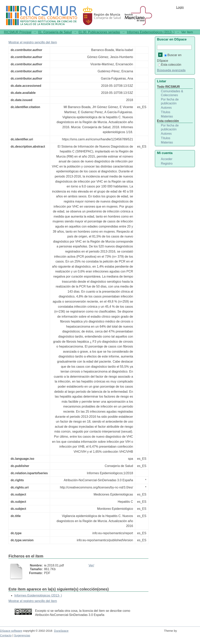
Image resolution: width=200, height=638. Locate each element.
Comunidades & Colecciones (172, 93)
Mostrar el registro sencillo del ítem (32, 42)
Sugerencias (22, 635)
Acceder (166, 159)
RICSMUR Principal (17, 32)
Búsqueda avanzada (171, 70)
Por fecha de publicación (170, 101)
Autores (166, 107)
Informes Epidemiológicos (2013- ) (150, 32)
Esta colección (169, 64)
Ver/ (91, 565)
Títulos (165, 112)
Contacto (6, 635)
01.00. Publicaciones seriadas (99, 32)
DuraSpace (61, 630)
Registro (167, 163)
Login (180, 7)
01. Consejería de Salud (55, 32)
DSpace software (11, 630)
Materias (167, 116)
